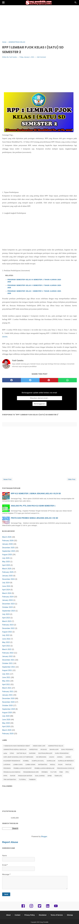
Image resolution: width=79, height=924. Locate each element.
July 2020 (6, 716)
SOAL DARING (40, 776)
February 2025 (7, 572)
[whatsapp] (67, 380)
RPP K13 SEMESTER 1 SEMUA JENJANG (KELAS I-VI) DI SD (36, 493)
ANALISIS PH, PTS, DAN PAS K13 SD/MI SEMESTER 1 (33, 506)
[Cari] (75, 3)
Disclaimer (43, 915)
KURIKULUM (51, 761)
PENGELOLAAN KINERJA (11, 772)
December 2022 (8, 628)
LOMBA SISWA (30, 764)
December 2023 (8, 604)
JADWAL (60, 757)
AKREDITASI (33, 749)
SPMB (50, 776)
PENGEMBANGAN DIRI (31, 772)
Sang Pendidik (44, 922)
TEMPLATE (58, 776)
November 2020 (8, 702)
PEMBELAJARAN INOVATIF (23, 768)
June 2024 (6, 586)
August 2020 (7, 712)
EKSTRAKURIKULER (45, 753)
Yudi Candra (13, 57)
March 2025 (6, 569)
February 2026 (7, 540)
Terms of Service (57, 915)
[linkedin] (48, 907)
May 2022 (6, 642)
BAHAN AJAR (54, 749)
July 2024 (6, 583)
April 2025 (6, 565)
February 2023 (7, 625)
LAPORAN (6, 764)
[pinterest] (49, 380)
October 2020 (7, 705)
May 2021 (6, 681)
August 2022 (7, 632)
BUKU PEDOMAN (67, 749)
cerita (5, 753)
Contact (17, 915)
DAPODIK (32, 753)
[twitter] (30, 380)
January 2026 (7, 544)
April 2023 (6, 618)
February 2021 (7, 691)
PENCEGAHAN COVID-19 (65, 768)
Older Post (71, 479)
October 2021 (7, 663)
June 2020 (6, 719)
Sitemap (70, 915)
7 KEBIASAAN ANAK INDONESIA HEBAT (16, 746)
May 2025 (6, 562)
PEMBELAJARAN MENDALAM (44, 768)
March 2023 (6, 621)
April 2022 (6, 646)
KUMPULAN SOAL (38, 761)
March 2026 (6, 537)
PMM (61, 772)
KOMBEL (26, 761)
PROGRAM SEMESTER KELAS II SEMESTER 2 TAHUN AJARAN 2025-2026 (34, 286)
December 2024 (8, 579)
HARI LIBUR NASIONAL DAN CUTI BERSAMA (18, 757)
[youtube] (56, 907)
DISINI (4, 337)
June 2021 (6, 677)
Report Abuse (10, 842)
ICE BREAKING (41, 757)
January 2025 (7, 576)
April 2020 (6, 726)
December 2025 (8, 548)
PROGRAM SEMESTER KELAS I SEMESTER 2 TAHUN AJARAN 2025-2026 (34, 292)
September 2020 (8, 709)
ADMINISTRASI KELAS (55, 746)
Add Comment (41, 57)
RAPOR (12, 776)
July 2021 (6, 674)
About (8, 915)
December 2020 (8, 698)
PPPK (5, 776)
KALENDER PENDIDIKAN (11, 761)
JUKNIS (68, 757)
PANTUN (68, 764)
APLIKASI (43, 749)
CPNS (12, 753)
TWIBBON (32, 779)
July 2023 (6, 614)
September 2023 (8, 611)
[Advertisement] (39, 23)
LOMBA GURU (18, 764)
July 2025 (6, 558)
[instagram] (31, 907)
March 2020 (6, 730)
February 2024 (7, 597)
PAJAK (60, 764)
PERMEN (45, 772)
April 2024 (6, 590)
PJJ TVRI (54, 772)
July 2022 (6, 635)
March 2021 (6, 688)
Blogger (44, 836)
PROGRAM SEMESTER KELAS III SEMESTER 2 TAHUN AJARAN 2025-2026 (34, 281)
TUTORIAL (22, 779)
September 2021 (8, 667)
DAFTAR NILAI (21, 753)
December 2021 (8, 660)
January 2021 (7, 695)
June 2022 (6, 639)
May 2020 (6, 723)
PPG (67, 772)
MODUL (52, 764)
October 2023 (7, 607)
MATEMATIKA (42, 764)
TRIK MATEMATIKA (9, 779)
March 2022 (6, 649)
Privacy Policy (29, 915)
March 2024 (6, 593)
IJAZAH (51, 757)
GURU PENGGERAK (62, 753)
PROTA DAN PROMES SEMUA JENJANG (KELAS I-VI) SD (34, 518)
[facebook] (11, 380)
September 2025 (8, 551)
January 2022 (7, 656)
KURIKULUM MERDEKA (66, 761)
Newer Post (7, 479)
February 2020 (7, 733)
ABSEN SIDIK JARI (39, 746)
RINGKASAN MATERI (25, 776)
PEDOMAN (7, 768)
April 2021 (6, 684)
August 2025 (7, 554)
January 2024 (7, 600)
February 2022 (7, 653)
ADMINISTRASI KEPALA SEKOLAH (14, 749)
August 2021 (7, 670)
